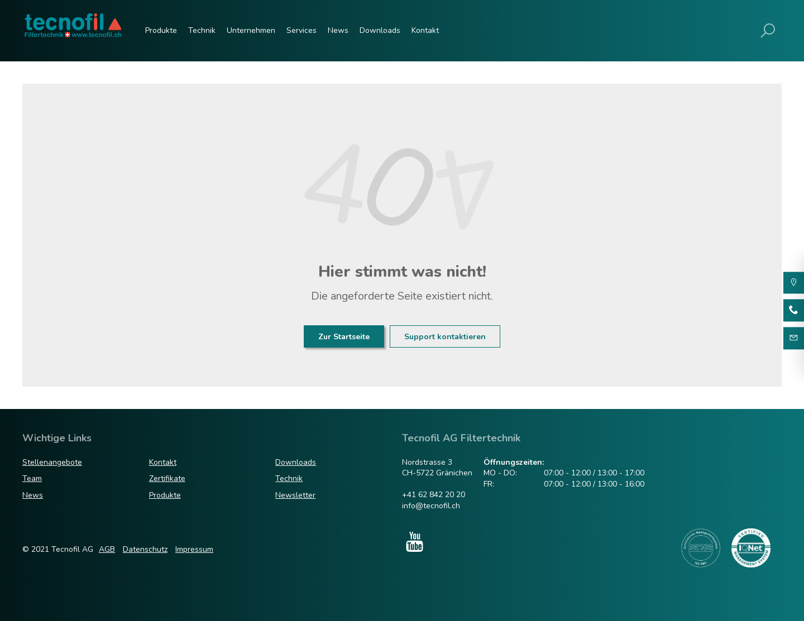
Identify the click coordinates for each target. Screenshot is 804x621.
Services (301, 30)
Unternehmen (251, 30)
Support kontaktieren (445, 336)
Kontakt (425, 30)
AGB (107, 549)
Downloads (380, 30)
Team (32, 478)
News (338, 30)
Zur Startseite (344, 336)
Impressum (194, 549)
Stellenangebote (52, 462)
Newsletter (295, 495)
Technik (202, 30)
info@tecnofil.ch (431, 505)
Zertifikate (167, 478)
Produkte (161, 30)
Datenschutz (145, 549)
